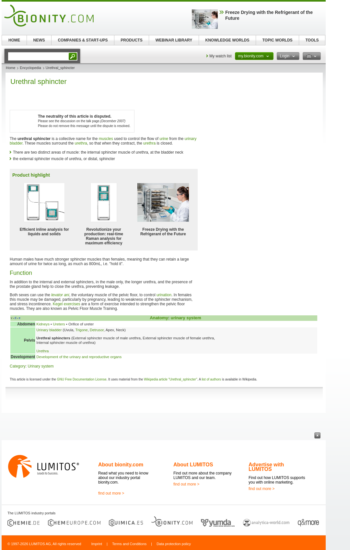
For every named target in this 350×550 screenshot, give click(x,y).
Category (18, 366)
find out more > (111, 493)
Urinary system (40, 366)
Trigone (81, 330)
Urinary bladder (49, 330)
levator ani (60, 295)
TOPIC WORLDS (277, 40)
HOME (14, 40)
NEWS (39, 40)
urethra (81, 143)
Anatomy (159, 317)
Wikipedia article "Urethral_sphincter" (170, 379)
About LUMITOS (193, 464)
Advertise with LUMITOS (266, 467)
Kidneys (43, 324)
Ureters (59, 324)
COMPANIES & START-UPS (83, 40)
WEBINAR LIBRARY (174, 40)
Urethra (42, 351)
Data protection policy (174, 544)
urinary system (186, 317)
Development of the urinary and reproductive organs (79, 357)
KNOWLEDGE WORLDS (227, 40)
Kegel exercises (66, 304)
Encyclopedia (30, 68)
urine (163, 138)
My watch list (220, 56)
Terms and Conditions (129, 544)
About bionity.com (120, 464)
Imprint (96, 544)
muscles (106, 138)
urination (164, 295)
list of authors (211, 379)
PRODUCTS (131, 40)
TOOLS (312, 40)
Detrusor (97, 330)
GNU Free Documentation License (82, 379)
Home (10, 68)
